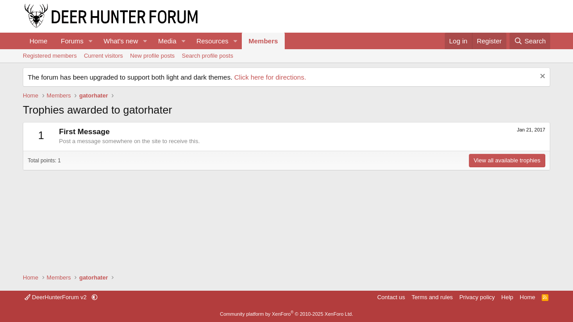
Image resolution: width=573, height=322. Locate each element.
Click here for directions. (270, 77)
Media (167, 41)
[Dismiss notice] (541, 77)
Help (507, 297)
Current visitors (103, 55)
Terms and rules (432, 297)
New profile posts (152, 55)
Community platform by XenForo (286, 314)
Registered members (50, 55)
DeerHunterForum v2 (56, 297)
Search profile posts (207, 55)
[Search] (530, 41)
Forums (72, 41)
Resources (212, 41)
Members (263, 41)
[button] (90, 41)
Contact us (391, 297)
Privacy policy (477, 297)
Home (38, 41)
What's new (121, 41)
